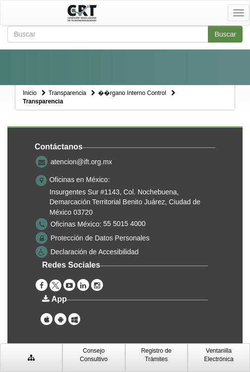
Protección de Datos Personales (100, 237)
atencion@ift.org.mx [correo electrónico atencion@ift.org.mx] (81, 162)
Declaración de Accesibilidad (94, 251)
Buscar (225, 34)
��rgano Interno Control (132, 93)
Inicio (30, 93)
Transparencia (67, 93)
